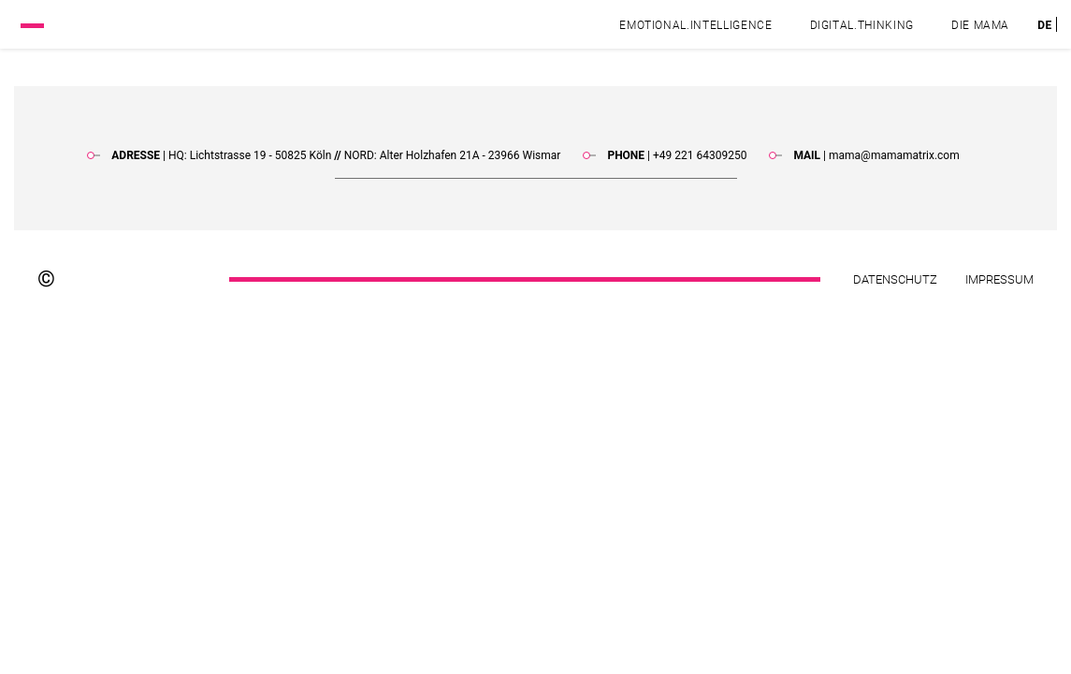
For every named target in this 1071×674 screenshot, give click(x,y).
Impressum (999, 279)
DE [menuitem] (1044, 24)
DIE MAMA (980, 25)
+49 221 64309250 (699, 155)
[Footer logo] (139, 279)
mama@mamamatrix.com (894, 155)
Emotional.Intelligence (695, 25)
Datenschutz (895, 279)
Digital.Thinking (862, 25)
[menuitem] (1045, 25)
